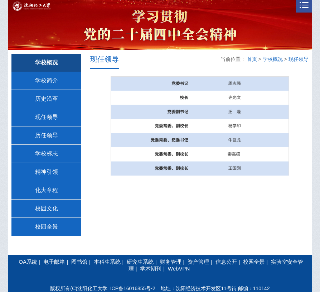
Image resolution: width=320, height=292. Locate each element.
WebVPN (179, 268)
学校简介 (46, 80)
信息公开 (226, 262)
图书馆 (79, 262)
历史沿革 (46, 99)
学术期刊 (150, 268)
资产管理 (198, 262)
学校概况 (273, 59)
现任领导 (46, 117)
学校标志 (46, 153)
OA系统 (28, 262)
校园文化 (46, 208)
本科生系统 (107, 262)
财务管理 (170, 262)
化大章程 (46, 190)
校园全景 (46, 227)
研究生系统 (140, 262)
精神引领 (46, 172)
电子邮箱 (54, 262)
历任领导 (46, 135)
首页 (252, 59)
